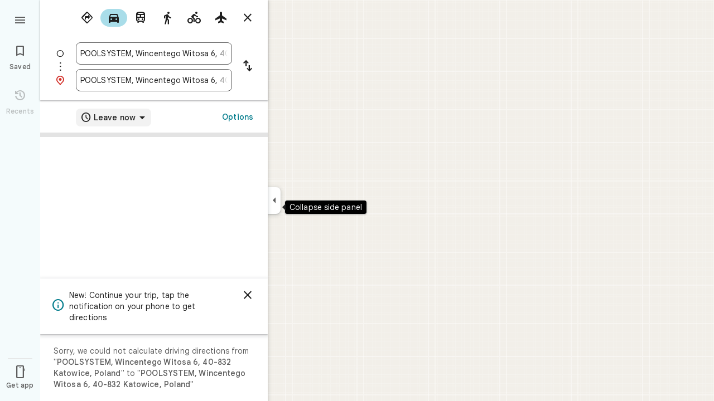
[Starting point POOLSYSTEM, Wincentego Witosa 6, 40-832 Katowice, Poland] (154, 53)
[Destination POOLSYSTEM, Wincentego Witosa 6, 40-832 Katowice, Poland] (154, 80)
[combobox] (154, 53)
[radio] (87, 18)
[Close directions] (247, 17)
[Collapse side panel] (274, 200)
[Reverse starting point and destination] (247, 67)
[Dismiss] (247, 295)
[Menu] (20, 19)
